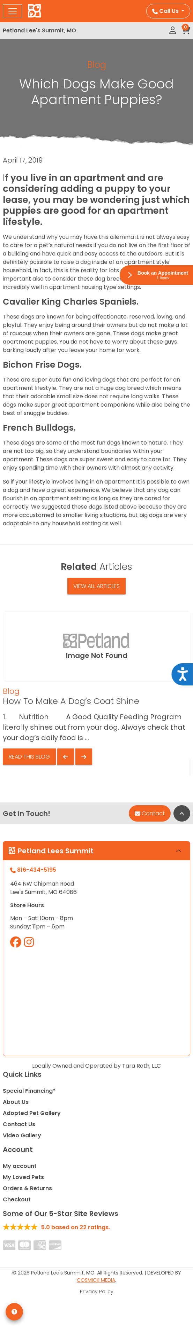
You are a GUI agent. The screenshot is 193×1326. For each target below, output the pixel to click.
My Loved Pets (23, 1177)
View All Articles (96, 586)
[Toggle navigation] (12, 11)
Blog (96, 64)
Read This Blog (29, 757)
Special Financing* (29, 1091)
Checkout (17, 1199)
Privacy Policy (96, 1291)
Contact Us (19, 1124)
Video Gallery (22, 1135)
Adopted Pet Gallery (32, 1113)
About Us (16, 1102)
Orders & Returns (27, 1188)
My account (20, 1166)
